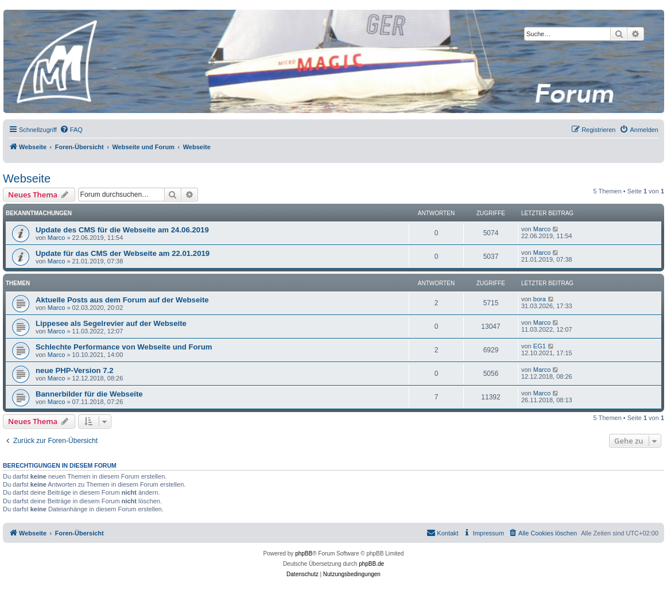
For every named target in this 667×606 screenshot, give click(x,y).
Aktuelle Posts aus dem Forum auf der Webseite (122, 300)
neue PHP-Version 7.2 (75, 370)
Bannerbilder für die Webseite (89, 394)
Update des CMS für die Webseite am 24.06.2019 (122, 230)
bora (539, 299)
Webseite (27, 178)
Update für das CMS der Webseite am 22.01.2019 (123, 253)
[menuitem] (71, 130)
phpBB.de (371, 564)
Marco (56, 237)
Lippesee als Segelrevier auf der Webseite (111, 323)
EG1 (539, 346)
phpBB (303, 553)
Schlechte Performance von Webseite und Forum (124, 347)
